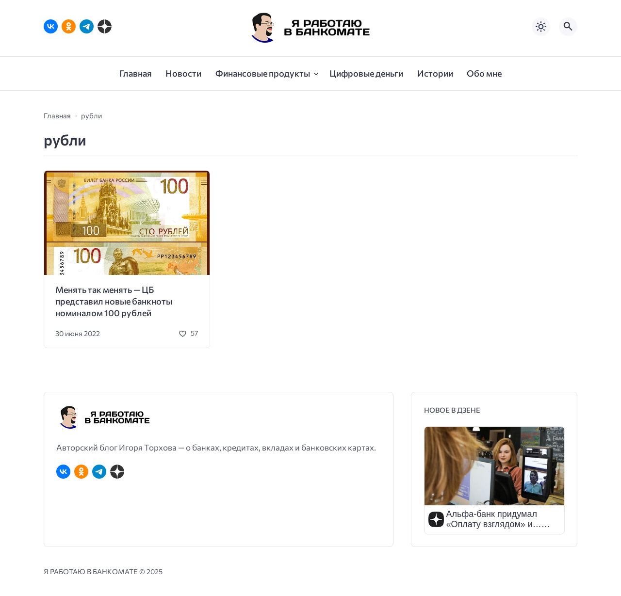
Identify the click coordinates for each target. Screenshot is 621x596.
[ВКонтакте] (51, 26)
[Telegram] (87, 26)
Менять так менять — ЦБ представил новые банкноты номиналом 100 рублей (113, 301)
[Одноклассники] (69, 26)
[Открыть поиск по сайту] (568, 26)
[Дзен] (105, 26)
